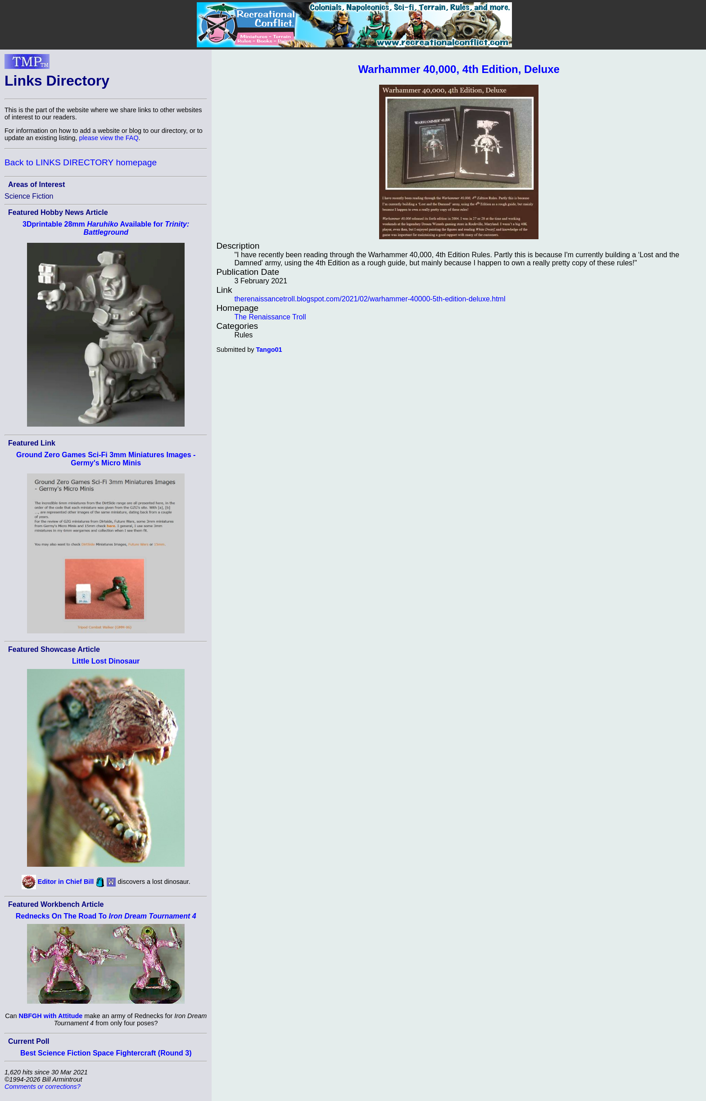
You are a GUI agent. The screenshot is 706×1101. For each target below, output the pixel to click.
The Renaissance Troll (270, 317)
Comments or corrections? (43, 1086)
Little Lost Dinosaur (106, 661)
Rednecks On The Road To (106, 916)
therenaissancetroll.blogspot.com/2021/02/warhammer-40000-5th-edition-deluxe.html (369, 299)
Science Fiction (29, 196)
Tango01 (269, 349)
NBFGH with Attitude (51, 1015)
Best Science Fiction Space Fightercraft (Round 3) (106, 1053)
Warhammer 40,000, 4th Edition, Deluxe (459, 69)
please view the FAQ (109, 137)
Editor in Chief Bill (66, 881)
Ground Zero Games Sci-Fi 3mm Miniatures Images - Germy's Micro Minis (105, 459)
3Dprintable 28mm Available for (106, 228)
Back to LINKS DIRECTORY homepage (81, 162)
